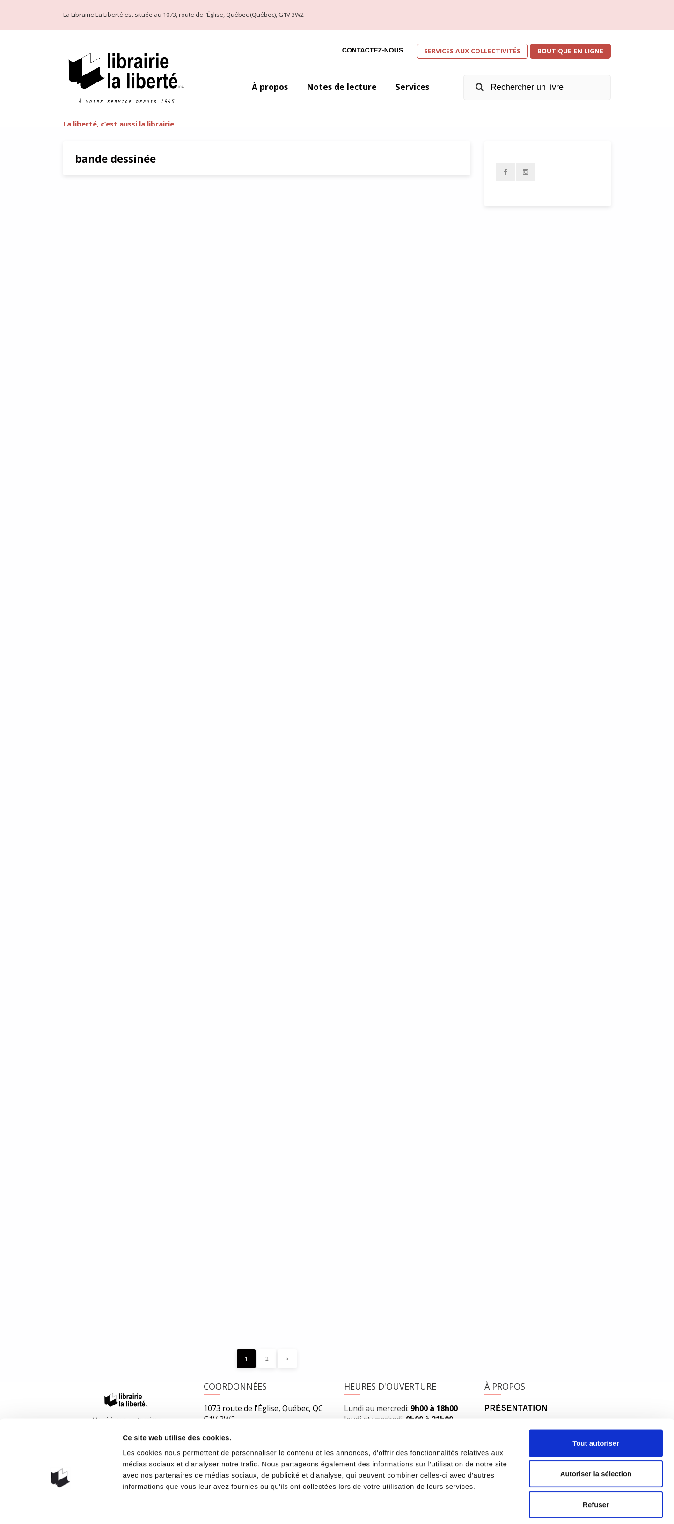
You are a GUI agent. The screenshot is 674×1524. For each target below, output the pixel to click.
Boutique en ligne (570, 50)
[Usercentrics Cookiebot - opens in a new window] (61, 1506)
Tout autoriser (595, 1401)
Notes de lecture (340, 86)
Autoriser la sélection (596, 1432)
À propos (267, 86)
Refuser (596, 1462)
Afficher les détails (515, 1505)
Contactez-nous (372, 50)
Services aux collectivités (472, 50)
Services (412, 86)
